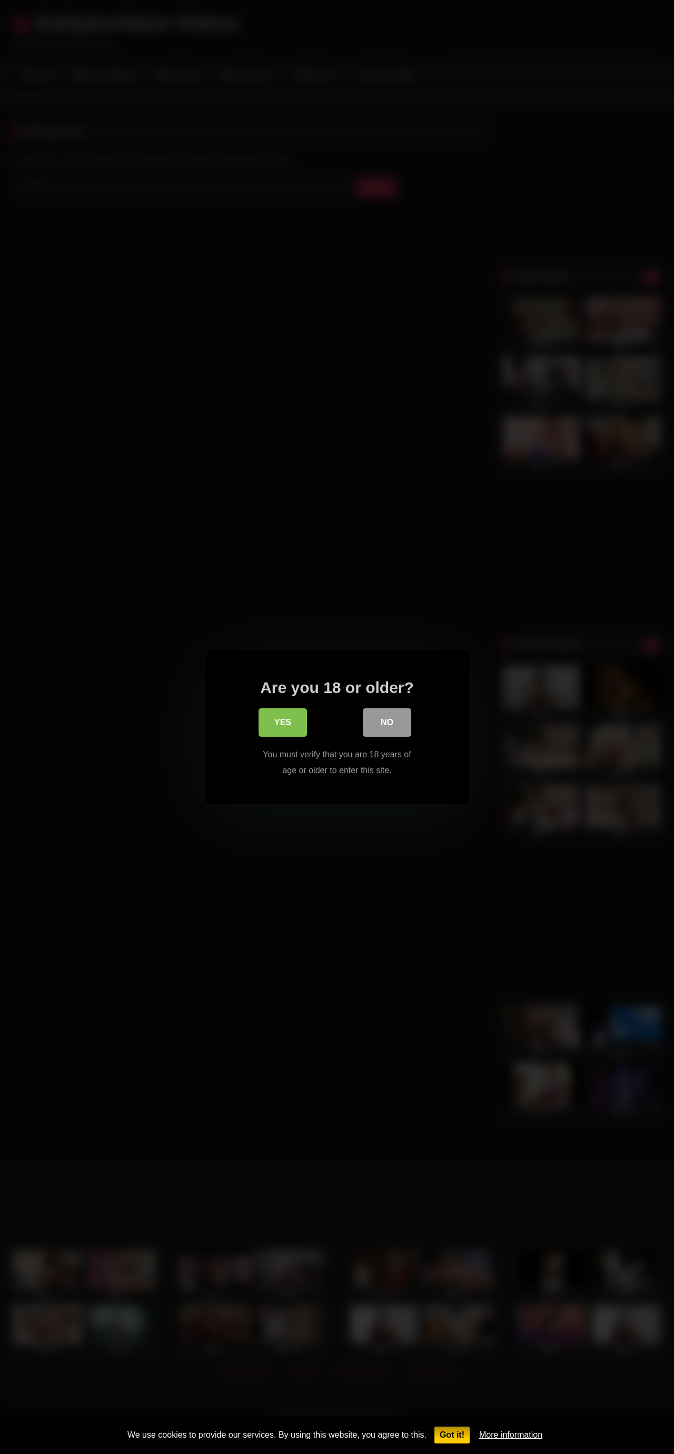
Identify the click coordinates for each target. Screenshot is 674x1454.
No (387, 724)
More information (510, 1434)
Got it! (452, 1434)
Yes (282, 724)
